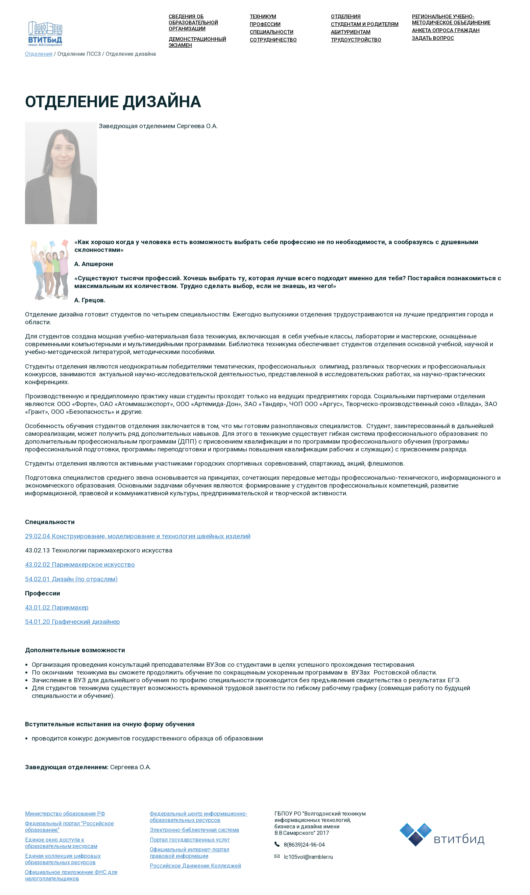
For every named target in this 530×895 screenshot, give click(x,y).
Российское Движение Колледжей (195, 866)
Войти (418, 63)
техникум (263, 17)
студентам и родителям (365, 24)
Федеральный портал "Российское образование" (69, 826)
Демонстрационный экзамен (197, 42)
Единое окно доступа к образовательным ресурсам (61, 843)
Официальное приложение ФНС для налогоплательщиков (71, 875)
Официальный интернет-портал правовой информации (189, 852)
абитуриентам (350, 32)
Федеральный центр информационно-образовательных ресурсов (198, 816)
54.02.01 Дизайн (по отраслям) (71, 579)
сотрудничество (273, 40)
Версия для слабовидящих (473, 63)
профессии (265, 24)
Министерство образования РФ (65, 813)
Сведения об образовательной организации (193, 23)
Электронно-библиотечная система (194, 830)
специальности (271, 32)
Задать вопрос (433, 38)
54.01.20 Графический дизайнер (72, 622)
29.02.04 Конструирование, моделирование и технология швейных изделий (137, 536)
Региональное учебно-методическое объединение (451, 20)
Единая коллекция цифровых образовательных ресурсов (63, 859)
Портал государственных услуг (190, 840)
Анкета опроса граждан (446, 30)
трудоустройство (356, 40)
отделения (346, 17)
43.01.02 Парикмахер (57, 607)
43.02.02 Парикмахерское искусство (80, 564)
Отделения (38, 54)
